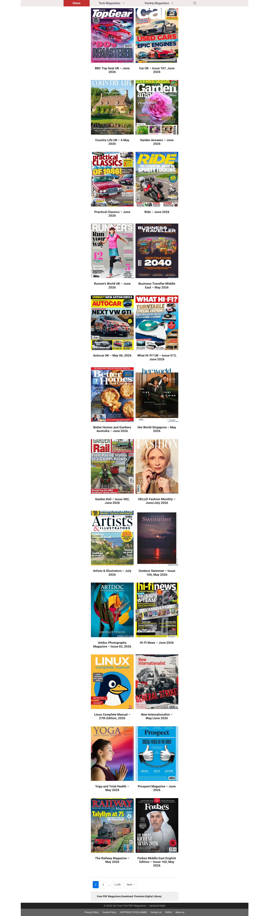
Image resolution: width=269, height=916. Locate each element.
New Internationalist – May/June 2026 (156, 716)
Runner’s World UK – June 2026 (112, 285)
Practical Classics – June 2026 (112, 213)
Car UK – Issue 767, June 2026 (156, 70)
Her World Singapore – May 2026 (157, 429)
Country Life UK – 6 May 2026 (112, 142)
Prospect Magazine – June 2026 (157, 788)
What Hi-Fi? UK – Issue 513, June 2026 (156, 357)
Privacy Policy (92, 912)
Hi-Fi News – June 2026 (157, 642)
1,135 (117, 884)
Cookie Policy (109, 912)
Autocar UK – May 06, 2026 (112, 355)
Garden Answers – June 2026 (157, 142)
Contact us (156, 912)
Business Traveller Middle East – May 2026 (156, 285)
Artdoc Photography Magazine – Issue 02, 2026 (112, 644)
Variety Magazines (164, 3)
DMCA (168, 912)
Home (76, 3)
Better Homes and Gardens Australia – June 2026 (112, 429)
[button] (194, 3)
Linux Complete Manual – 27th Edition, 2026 (112, 716)
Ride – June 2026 (156, 212)
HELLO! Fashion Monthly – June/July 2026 (157, 501)
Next (131, 885)
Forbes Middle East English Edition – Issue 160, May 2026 (157, 861)
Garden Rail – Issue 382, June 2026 (112, 501)
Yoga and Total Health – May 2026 (112, 788)
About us (179, 912)
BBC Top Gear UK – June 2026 (112, 70)
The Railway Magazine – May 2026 (112, 860)
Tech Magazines (117, 3)
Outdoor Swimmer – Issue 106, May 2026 (157, 572)
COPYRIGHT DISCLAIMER (133, 912)
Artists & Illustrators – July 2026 (112, 572)
